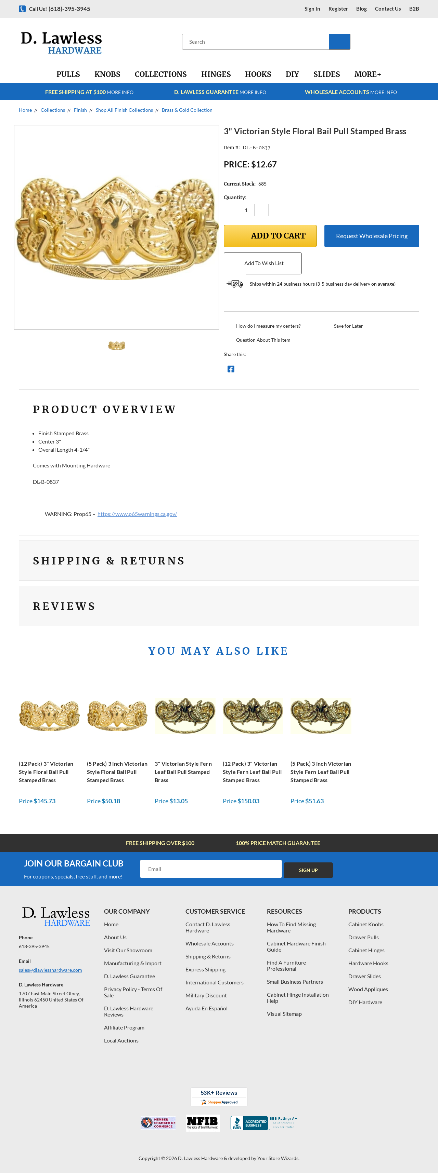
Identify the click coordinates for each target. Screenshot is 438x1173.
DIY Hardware (365, 1002)
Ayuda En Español (206, 1008)
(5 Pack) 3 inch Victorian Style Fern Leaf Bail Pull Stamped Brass (321, 771)
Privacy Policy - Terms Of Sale (133, 992)
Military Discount (206, 995)
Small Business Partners (295, 981)
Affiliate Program (124, 1027)
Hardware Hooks (368, 963)
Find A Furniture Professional (286, 965)
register (338, 9)
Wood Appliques (368, 989)
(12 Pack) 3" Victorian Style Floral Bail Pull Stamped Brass (46, 771)
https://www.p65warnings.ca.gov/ (137, 513)
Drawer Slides (364, 976)
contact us (388, 9)
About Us (115, 937)
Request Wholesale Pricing (372, 236)
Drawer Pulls (363, 937)
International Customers (214, 982)
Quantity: (235, 197)
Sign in (312, 9)
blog (361, 9)
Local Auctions (121, 1040)
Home (111, 924)
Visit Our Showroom (128, 950)
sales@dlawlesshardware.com (50, 970)
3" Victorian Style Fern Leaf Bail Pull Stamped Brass (183, 771)
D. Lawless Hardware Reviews (128, 1011)
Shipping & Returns (208, 956)
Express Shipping (205, 969)
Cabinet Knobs (366, 924)
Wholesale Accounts (209, 943)
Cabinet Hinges (366, 950)
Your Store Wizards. (278, 1158)
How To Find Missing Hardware (291, 927)
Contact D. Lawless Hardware (207, 927)
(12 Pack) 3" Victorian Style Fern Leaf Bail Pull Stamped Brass (252, 771)
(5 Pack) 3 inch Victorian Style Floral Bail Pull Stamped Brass (117, 771)
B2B (414, 9)
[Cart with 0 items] (416, 41)
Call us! (59, 8)
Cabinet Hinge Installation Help (298, 997)
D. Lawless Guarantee (129, 976)
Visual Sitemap (284, 1013)
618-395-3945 (34, 946)
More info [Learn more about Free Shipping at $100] (89, 91)
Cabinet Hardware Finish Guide (296, 946)
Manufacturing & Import (133, 963)
